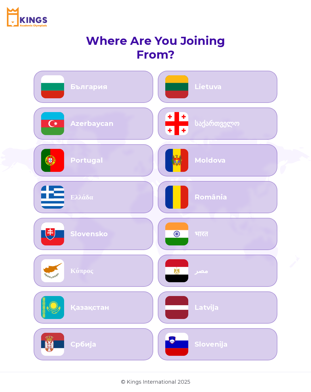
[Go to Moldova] (217, 160)
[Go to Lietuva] (217, 87)
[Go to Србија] (93, 344)
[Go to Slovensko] (93, 234)
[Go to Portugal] (93, 160)
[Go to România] (217, 197)
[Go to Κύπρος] (93, 271)
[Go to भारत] (217, 234)
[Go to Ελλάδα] (93, 197)
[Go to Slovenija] (217, 344)
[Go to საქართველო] (217, 123)
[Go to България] (93, 87)
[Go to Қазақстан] (93, 307)
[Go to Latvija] (217, 307)
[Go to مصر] (217, 271)
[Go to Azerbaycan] (93, 123)
